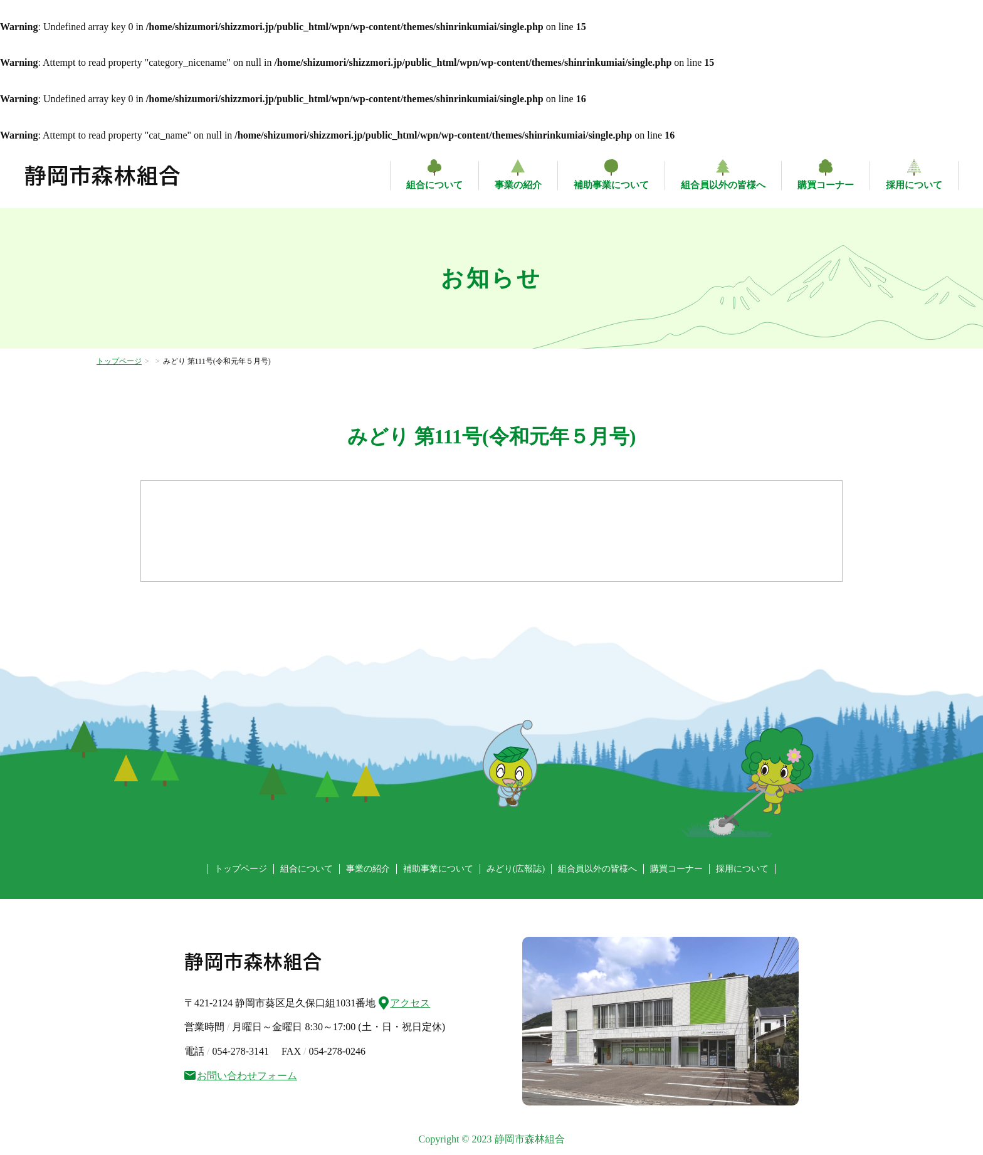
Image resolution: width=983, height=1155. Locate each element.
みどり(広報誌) (515, 868)
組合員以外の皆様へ (723, 185)
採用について (914, 185)
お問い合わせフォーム (240, 1075)
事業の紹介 (518, 185)
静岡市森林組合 (102, 175)
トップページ (119, 361)
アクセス (404, 1001)
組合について (434, 185)
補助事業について (611, 185)
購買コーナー (825, 185)
